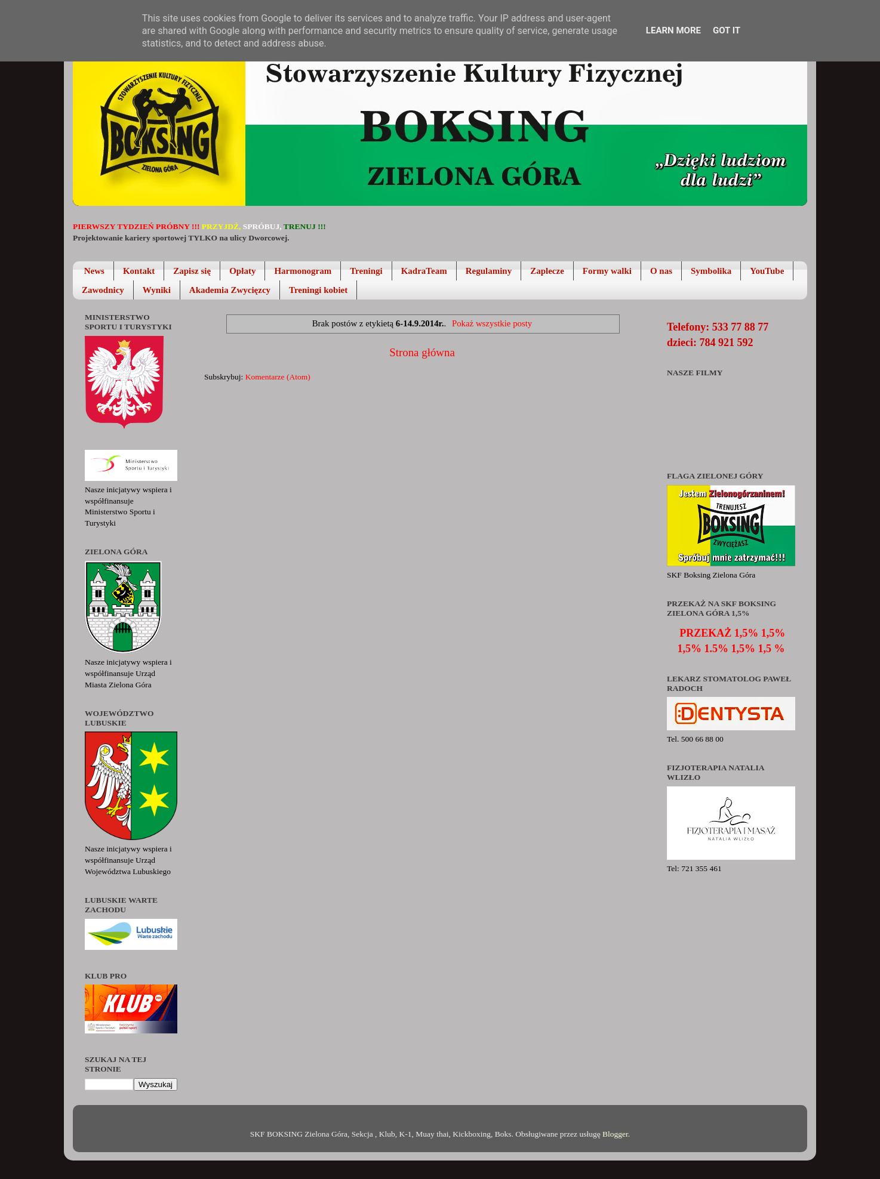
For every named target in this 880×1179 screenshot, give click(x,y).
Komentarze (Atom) (277, 376)
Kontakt (139, 271)
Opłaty (242, 271)
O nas (661, 271)
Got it (726, 30)
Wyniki (157, 290)
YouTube (767, 271)
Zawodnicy (103, 290)
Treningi (366, 271)
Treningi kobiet (318, 290)
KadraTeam (424, 271)
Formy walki (607, 271)
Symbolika (711, 271)
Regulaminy (489, 271)
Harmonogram (302, 271)
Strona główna (422, 352)
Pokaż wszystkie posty (492, 323)
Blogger (615, 1133)
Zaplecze (547, 271)
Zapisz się (192, 271)
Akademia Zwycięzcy (229, 290)
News (94, 271)
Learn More (673, 30)
